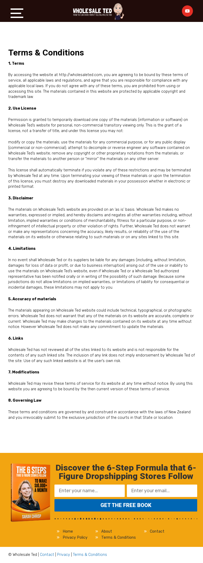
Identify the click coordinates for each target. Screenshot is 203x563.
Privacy (63, 554)
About (106, 531)
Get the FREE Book (125, 505)
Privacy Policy (75, 537)
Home (68, 531)
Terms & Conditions (118, 537)
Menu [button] (17, 13)
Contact (157, 531)
